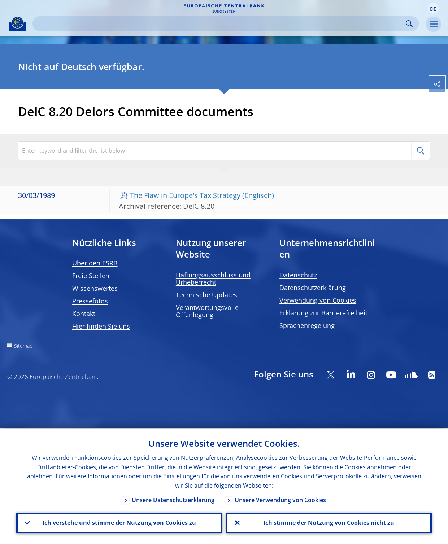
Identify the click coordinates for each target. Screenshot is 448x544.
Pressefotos (90, 301)
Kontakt (83, 313)
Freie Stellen (90, 275)
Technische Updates (206, 294)
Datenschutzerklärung (312, 287)
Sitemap (23, 345)
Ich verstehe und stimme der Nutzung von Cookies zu (119, 523)
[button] (433, 8)
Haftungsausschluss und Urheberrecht (213, 278)
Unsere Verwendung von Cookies (280, 500)
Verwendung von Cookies (317, 300)
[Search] (220, 23)
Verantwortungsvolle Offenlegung (207, 311)
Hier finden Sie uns (101, 326)
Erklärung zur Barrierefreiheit (323, 312)
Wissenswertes (95, 288)
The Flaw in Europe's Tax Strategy (185, 195)
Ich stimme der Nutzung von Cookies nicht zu (329, 523)
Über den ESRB (95, 263)
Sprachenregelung (307, 325)
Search (409, 23)
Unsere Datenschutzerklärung (173, 500)
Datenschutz (298, 275)
